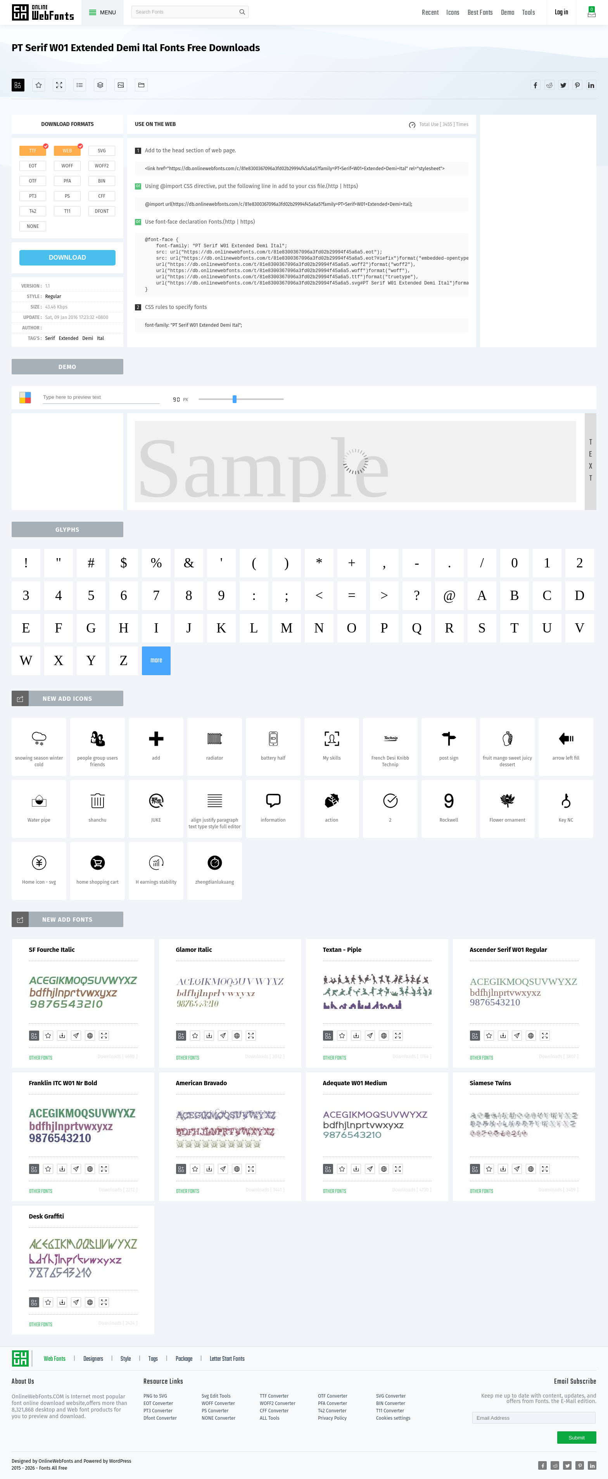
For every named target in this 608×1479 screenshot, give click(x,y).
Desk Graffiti (46, 1216)
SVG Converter (391, 1396)
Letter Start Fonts (227, 1359)
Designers (93, 1359)
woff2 (102, 166)
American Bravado (201, 1083)
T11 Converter (390, 1410)
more (156, 660)
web (67, 150)
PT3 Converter (158, 1410)
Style (126, 1359)
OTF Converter (332, 1396)
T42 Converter (332, 1410)
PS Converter (215, 1410)
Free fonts (46, 13)
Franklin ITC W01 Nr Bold (63, 1083)
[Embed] (90, 1036)
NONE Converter (218, 1418)
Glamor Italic (194, 949)
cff (101, 196)
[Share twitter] (563, 85)
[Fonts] (141, 85)
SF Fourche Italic (52, 949)
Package (184, 1359)
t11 (67, 211)
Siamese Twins (490, 1083)
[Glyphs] (79, 85)
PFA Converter (332, 1403)
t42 (32, 211)
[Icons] (120, 85)
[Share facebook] (535, 85)
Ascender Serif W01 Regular (509, 949)
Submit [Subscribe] (577, 1438)
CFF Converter (274, 1410)
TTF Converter (274, 1396)
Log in (561, 12)
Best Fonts (480, 13)
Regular (53, 296)
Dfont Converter (160, 1418)
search (242, 12)
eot (32, 166)
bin (101, 181)
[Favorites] (38, 85)
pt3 (32, 196)
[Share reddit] (549, 85)
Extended (69, 338)
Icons (453, 13)
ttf (32, 150)
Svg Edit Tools (216, 1396)
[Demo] (59, 85)
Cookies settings (393, 1418)
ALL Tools (270, 1418)
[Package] (100, 85)
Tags (153, 1359)
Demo (508, 13)
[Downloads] (62, 1036)
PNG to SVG (155, 1396)
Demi (87, 338)
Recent (430, 13)
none (33, 226)
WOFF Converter (218, 1403)
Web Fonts (55, 1359)
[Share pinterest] (577, 85)
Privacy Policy (332, 1418)
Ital (100, 338)
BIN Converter (390, 1403)
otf (33, 181)
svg (101, 150)
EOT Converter (158, 1403)
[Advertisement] (538, 231)
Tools (528, 13)
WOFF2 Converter (277, 1403)
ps (67, 196)
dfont (102, 211)
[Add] (18, 85)
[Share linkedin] (591, 85)
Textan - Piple (342, 949)
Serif (50, 338)
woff (67, 166)
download (67, 257)
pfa (67, 181)
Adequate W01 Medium (355, 1083)
